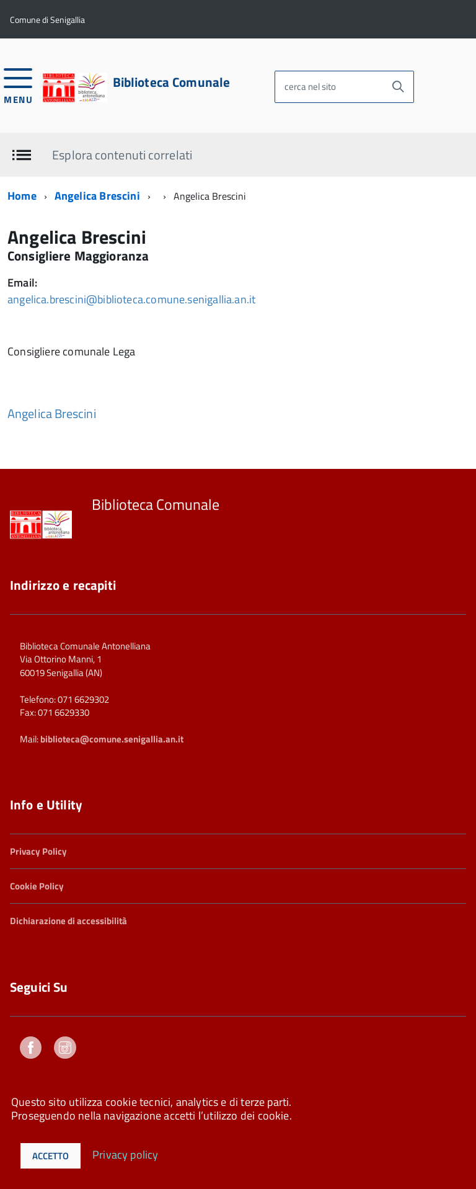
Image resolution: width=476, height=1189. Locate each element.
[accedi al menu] (18, 84)
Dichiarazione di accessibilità (68, 921)
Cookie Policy (37, 886)
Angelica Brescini (97, 195)
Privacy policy (125, 1154)
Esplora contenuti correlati (122, 154)
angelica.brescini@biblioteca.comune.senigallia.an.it (131, 299)
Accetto (50, 1156)
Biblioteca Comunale (172, 82)
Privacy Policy (38, 851)
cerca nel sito (310, 86)
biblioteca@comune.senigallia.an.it (111, 739)
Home (22, 195)
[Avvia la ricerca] (397, 86)
